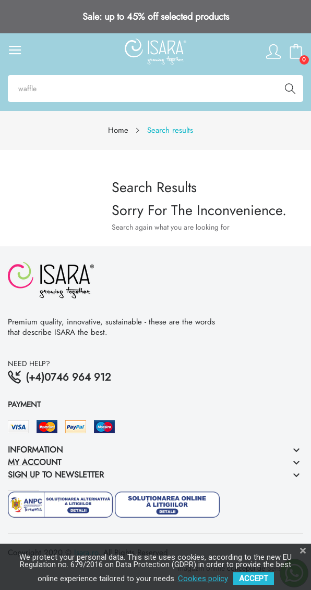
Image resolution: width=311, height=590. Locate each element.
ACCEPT (253, 578)
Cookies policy (203, 578)
